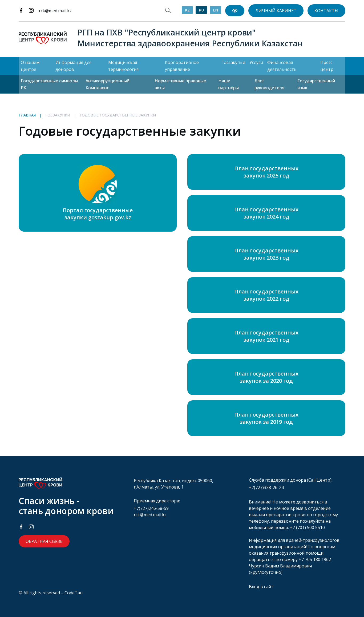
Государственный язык (316, 84)
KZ (187, 10)
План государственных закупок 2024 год (266, 213)
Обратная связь (44, 541)
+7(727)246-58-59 (151, 508)
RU (201, 10)
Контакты (326, 11)
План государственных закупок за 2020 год (266, 377)
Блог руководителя (269, 84)
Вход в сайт (261, 587)
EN (215, 10)
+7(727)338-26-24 (266, 487)
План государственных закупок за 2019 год (266, 418)
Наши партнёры (228, 84)
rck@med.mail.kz (55, 11)
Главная (27, 115)
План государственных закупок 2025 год (266, 172)
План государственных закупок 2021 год (266, 336)
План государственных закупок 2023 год (266, 254)
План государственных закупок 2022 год (266, 295)
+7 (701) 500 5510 (307, 527)
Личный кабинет (276, 11)
